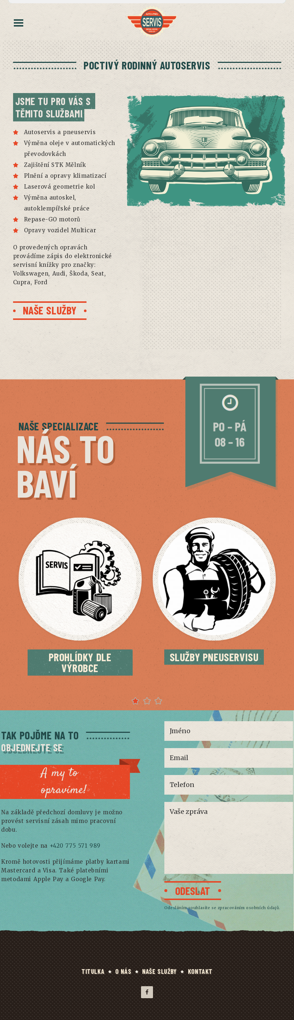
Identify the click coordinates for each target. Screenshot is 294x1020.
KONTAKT (200, 971)
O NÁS (123, 971)
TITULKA (92, 971)
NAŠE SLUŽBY (159, 971)
